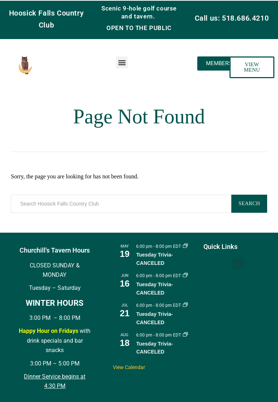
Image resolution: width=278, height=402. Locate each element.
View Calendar (129, 367)
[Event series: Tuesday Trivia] (185, 246)
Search (249, 203)
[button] (122, 62)
